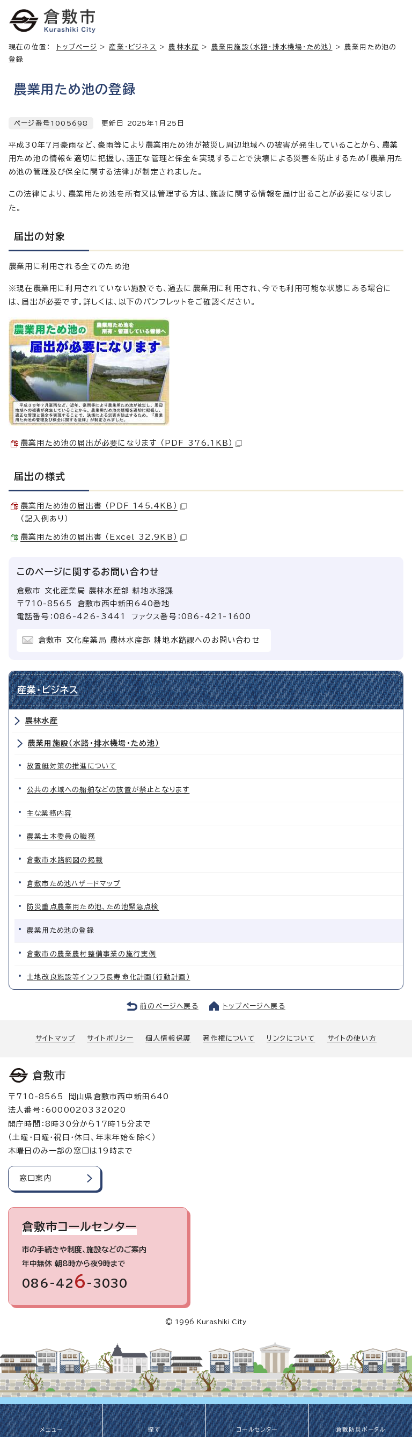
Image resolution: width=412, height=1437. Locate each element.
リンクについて (291, 1038)
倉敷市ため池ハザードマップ (74, 883)
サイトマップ (55, 1038)
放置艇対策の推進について (71, 766)
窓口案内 (35, 1178)
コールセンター (257, 1429)
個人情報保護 (168, 1038)
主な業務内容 (49, 813)
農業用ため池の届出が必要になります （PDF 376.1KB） (131, 443)
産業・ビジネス (132, 46)
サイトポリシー (110, 1038)
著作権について (228, 1038)
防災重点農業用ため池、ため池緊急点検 (93, 906)
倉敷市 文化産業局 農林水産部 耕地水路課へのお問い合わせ (149, 640)
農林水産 (183, 46)
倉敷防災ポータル (361, 1429)
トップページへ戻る (254, 1006)
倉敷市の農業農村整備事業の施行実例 (91, 953)
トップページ (76, 46)
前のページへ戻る (169, 1006)
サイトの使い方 (352, 1038)
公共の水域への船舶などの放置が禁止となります (108, 789)
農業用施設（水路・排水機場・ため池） (272, 46)
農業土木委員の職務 (61, 836)
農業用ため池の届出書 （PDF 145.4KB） (103, 506)
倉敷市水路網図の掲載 (65, 860)
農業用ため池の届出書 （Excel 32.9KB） (103, 537)
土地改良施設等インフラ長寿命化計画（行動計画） (108, 977)
